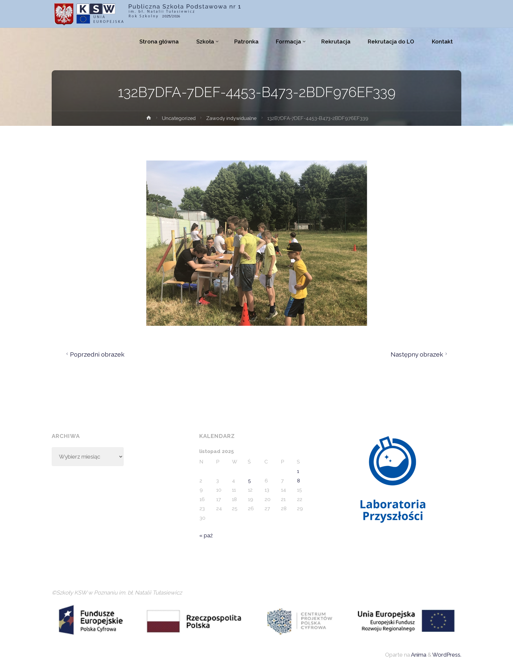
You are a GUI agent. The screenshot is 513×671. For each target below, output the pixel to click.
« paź (206, 535)
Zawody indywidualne (232, 118)
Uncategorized (178, 118)
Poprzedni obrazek (94, 354)
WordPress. (446, 655)
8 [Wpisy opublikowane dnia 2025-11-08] (298, 481)
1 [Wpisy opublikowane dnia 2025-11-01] (298, 471)
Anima (418, 655)
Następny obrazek (420, 354)
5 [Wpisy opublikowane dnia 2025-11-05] (249, 481)
